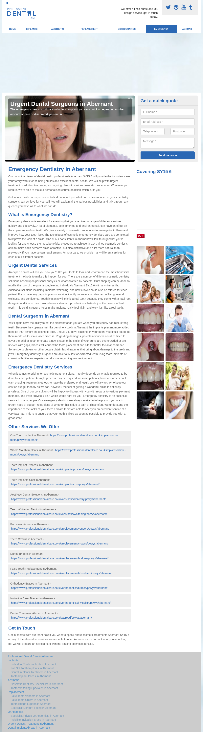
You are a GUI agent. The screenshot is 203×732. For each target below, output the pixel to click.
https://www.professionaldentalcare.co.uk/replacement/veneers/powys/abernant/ (60, 528)
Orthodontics (127, 29)
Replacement (89, 29)
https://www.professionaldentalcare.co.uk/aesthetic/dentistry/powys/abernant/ (58, 499)
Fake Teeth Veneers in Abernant (30, 696)
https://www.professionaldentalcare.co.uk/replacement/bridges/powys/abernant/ (59, 558)
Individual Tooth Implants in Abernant (33, 664)
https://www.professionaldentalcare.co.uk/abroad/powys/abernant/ (51, 617)
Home (12, 29)
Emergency (161, 29)
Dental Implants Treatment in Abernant (34, 672)
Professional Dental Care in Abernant (30, 656)
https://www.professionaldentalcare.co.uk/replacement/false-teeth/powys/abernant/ (61, 573)
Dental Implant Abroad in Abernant (29, 727)
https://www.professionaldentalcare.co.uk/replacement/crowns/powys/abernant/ (59, 543)
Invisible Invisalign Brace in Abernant (33, 719)
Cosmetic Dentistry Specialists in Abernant (37, 684)
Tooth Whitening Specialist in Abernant (34, 688)
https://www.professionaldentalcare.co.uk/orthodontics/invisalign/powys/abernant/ (61, 602)
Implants (31, 29)
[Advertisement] (101, 63)
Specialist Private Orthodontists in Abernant (37, 715)
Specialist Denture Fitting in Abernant (33, 707)
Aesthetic (57, 29)
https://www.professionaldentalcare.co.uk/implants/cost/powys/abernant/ (55, 484)
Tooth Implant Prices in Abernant (31, 676)
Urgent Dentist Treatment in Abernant (31, 723)
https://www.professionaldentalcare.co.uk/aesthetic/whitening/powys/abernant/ (59, 514)
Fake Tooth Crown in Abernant (29, 699)
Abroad (187, 29)
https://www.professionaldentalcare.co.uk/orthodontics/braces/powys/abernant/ (59, 587)
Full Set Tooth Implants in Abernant (32, 668)
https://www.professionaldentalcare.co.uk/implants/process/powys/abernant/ (57, 469)
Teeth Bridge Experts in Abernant (31, 703)
